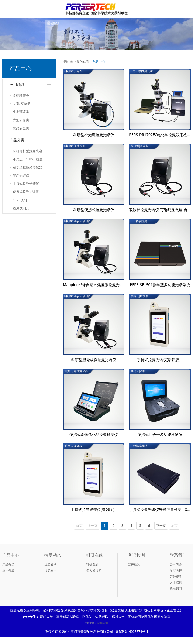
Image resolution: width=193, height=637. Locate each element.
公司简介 (176, 564)
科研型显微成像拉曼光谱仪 (93, 359)
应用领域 (17, 84)
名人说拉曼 (93, 570)
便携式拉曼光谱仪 (26, 191)
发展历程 (176, 570)
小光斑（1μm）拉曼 (28, 159)
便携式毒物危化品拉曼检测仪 (93, 434)
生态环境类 (21, 112)
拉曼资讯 (50, 564)
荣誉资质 (176, 576)
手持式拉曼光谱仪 (26, 183)
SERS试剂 (20, 200)
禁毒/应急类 (21, 103)
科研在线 (92, 564)
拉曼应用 (50, 570)
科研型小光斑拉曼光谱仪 (93, 134)
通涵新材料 (102, 623)
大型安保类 (21, 120)
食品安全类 (21, 128)
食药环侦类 (21, 95)
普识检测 (134, 564)
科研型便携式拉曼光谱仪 (93, 209)
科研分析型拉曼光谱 (27, 151)
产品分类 (17, 140)
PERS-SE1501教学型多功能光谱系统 (160, 284)
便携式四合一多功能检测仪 (160, 434)
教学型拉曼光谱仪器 (27, 167)
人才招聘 (176, 582)
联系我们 (176, 588)
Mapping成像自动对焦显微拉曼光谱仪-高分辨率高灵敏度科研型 (116, 284)
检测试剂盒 (21, 208)
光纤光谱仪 (21, 175)
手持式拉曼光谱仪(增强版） (160, 359)
